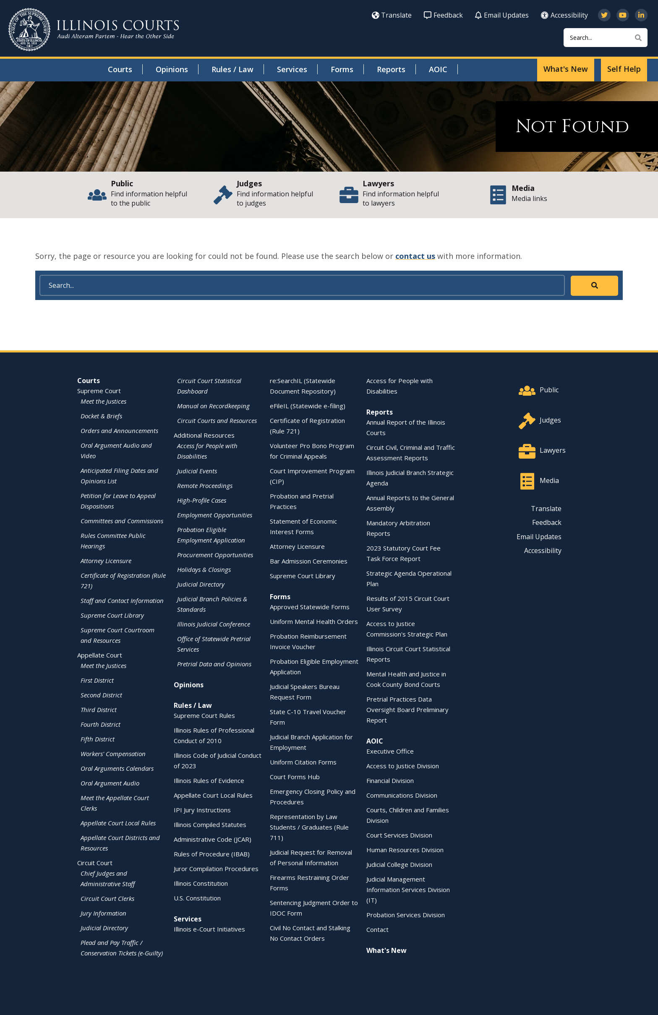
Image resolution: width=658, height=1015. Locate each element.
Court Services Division (399, 835)
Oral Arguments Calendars (117, 768)
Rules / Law (232, 69)
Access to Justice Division (402, 766)
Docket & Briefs (101, 416)
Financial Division (390, 780)
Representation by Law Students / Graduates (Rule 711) (309, 827)
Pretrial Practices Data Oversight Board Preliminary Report (407, 709)
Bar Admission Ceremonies (308, 561)
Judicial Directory (104, 928)
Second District (101, 695)
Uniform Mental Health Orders (314, 621)
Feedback (443, 15)
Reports (391, 69)
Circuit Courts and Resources (217, 420)
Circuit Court (94, 862)
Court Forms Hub (295, 776)
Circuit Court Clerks (107, 898)
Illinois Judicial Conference (213, 624)
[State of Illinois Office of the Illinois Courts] (93, 29)
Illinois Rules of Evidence (209, 780)
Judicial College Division (399, 864)
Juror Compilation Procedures (216, 868)
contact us (415, 256)
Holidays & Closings (204, 569)
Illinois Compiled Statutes (210, 824)
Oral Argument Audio (110, 783)
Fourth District (100, 724)
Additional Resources (204, 435)
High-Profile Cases (201, 500)
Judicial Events (197, 471)
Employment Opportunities (214, 515)
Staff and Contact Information (122, 600)
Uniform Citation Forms (303, 762)
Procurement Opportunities (215, 555)
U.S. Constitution (197, 898)
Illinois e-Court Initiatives (209, 929)
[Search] (606, 37)
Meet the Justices (103, 401)
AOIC (438, 69)
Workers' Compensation (113, 753)
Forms (342, 69)
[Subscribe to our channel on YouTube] (622, 15)
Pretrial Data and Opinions (214, 664)
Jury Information (103, 913)
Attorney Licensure (106, 560)
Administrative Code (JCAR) (212, 839)
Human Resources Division (405, 849)
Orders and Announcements (119, 430)
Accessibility (564, 15)
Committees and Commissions (122, 521)
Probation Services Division (405, 915)
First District (97, 680)
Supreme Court (99, 390)
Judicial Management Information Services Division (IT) (408, 889)
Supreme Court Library (112, 615)
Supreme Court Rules (204, 715)
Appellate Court (99, 655)
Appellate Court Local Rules (118, 823)
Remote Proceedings (204, 485)
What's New (565, 69)
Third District (99, 709)
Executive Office (390, 751)
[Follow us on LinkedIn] (641, 15)
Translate (392, 15)
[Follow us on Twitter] (604, 15)
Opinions (172, 69)
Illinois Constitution (201, 883)
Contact (377, 929)
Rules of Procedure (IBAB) (212, 854)
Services (292, 69)
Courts (120, 69)
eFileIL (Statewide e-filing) (307, 406)
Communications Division (401, 795)
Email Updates (502, 15)
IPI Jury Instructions (202, 810)
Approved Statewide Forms (310, 607)
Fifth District (98, 739)
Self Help (624, 69)
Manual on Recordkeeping (213, 406)
